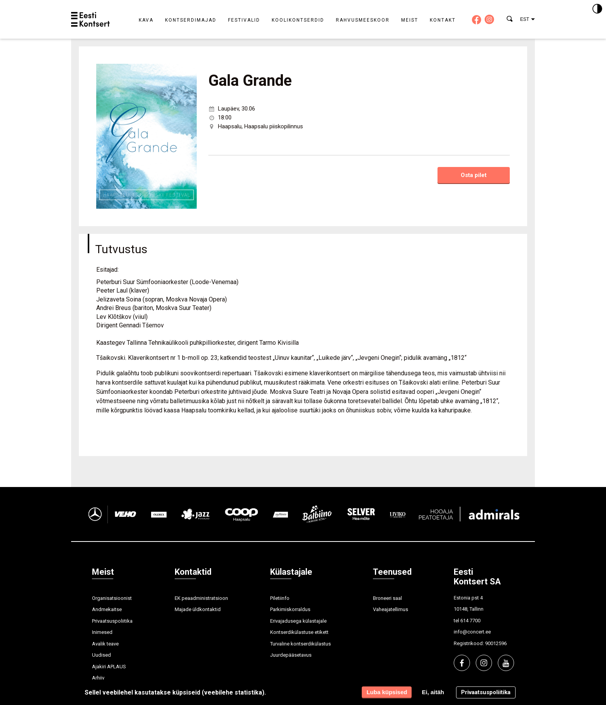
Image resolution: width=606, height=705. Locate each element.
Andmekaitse (107, 609)
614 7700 (470, 620)
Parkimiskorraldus (290, 609)
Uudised (101, 655)
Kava (146, 20)
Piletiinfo (279, 598)
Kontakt (443, 20)
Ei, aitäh (433, 692)
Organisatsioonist (112, 598)
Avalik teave (105, 644)
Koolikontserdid (298, 20)
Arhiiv (98, 678)
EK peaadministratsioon (201, 598)
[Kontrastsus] (597, 9)
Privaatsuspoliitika (112, 621)
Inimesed (102, 632)
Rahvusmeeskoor (363, 20)
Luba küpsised (386, 692)
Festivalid (244, 20)
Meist (409, 20)
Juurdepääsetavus (291, 655)
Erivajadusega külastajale (298, 621)
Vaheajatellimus (390, 609)
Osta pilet (474, 175)
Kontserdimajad (190, 20)
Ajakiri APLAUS (109, 666)
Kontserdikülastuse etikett (299, 632)
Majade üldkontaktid (198, 609)
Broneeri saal (387, 598)
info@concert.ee (472, 632)
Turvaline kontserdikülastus (300, 644)
